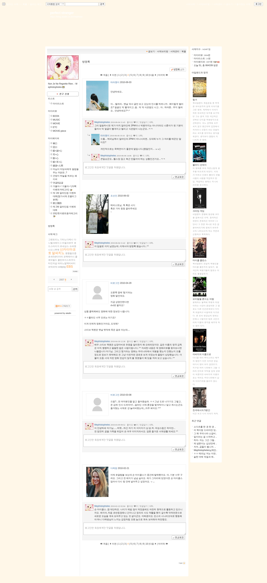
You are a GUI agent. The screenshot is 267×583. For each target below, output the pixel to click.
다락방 (114, 468)
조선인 (114, 195)
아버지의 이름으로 (202, 353)
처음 (104, 75)
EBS (70, 266)
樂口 (55, 143)
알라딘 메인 (36, 4)
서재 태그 (52, 234)
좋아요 (130, 122)
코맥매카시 (69, 256)
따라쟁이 (115, 82)
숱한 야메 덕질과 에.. (204, 457)
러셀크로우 (67, 243)
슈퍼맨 (73, 246)
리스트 (51, 98)
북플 (25, 4)
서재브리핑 (205, 4)
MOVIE (56, 123)
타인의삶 (52, 263)
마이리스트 (58, 103)
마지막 (163, 75)
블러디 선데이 (200, 163)
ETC (55, 127)
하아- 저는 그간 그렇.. (204, 440)
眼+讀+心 (57, 151)
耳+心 (56, 154)
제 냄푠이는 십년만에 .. (205, 443)
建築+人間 (58, 165)
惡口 (55, 147)
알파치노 (58, 253)
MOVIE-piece (59, 131)
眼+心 (56, 158)
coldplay (62, 267)
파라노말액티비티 (66, 263)
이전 (113, 75)
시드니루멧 (53, 250)
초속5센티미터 (55, 256)
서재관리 (218, 4)
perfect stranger (62, 13)
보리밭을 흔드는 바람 (203, 297)
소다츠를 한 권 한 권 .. (205, 427)
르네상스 (64, 246)
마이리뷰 (52, 111)
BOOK (56, 116)
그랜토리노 (53, 239)
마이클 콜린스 (200, 259)
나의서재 (191, 4)
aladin (68, 313)
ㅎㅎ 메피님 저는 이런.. (205, 453)
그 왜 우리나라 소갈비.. (205, 433)
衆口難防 (57, 203)
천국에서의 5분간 (201, 409)
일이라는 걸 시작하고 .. (205, 437)
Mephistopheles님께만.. (205, 450)
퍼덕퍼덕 (52, 267)
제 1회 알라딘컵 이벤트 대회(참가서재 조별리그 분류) (64, 196)
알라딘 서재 (13, 4)
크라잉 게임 (200, 209)
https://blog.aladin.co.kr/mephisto (66, 16)
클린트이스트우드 (66, 260)
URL (151, 122)
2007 (61, 279)
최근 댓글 (196, 421)
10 (147, 75)
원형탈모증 (70, 253)
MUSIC (56, 119)
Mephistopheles (102, 122)
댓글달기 (143, 122)
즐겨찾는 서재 (244, 4)
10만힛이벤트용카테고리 (65, 213)
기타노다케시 (66, 239)
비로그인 (115, 283)
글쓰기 (230, 4)
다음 (152, 75)
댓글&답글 (58, 182)
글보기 (151, 51)
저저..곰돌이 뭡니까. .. (205, 447)
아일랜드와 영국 (200, 72)
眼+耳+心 (57, 162)
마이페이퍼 (53, 138)
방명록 (51, 226)
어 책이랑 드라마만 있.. (205, 430)
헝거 (200, 98)
